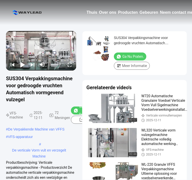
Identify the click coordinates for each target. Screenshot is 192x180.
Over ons (107, 12)
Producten (128, 12)
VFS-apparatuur (20, 137)
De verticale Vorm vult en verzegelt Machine (39, 150)
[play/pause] (22, 64)
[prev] (12, 64)
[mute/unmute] (42, 64)
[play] (41, 50)
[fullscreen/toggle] (70, 64)
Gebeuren (149, 12)
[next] (32, 64)
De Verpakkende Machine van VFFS (36, 129)
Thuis (92, 12)
